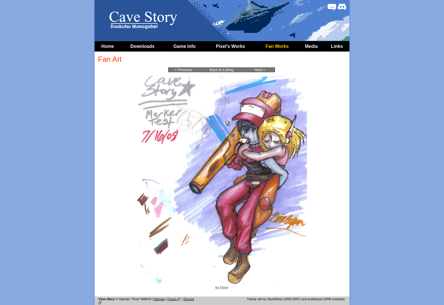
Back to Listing (222, 70)
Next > (260, 70)
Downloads (142, 46)
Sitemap (159, 299)
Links (337, 46)
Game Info (185, 46)
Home (107, 46)
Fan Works (277, 46)
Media (311, 46)
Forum (174, 299)
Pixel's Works (230, 46)
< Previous (183, 70)
